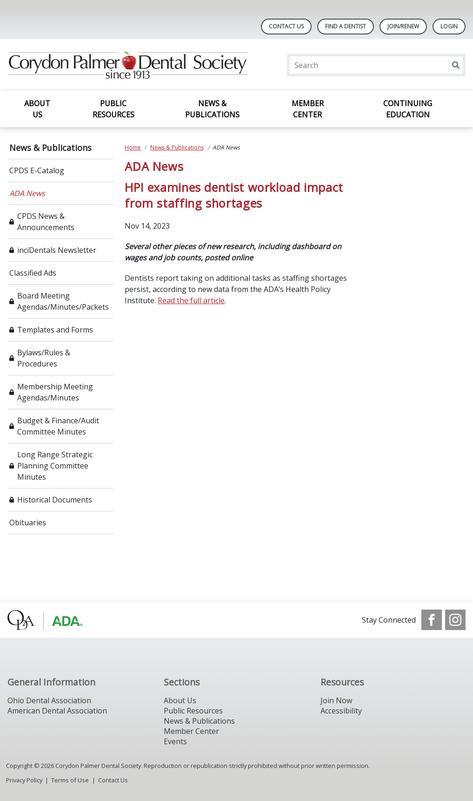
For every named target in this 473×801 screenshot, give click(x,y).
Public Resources (113, 109)
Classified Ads (32, 273)
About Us (37, 109)
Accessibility (341, 711)
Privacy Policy (24, 780)
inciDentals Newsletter (56, 250)
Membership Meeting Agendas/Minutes (55, 392)
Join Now (336, 700)
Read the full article (191, 300)
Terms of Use (70, 780)
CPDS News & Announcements (45, 221)
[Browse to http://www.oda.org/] (54, 620)
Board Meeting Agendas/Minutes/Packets (63, 301)
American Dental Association (57, 711)
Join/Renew (403, 26)
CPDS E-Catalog (36, 170)
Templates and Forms (55, 330)
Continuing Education (407, 109)
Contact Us (286, 26)
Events (175, 741)
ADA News (27, 193)
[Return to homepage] (127, 64)
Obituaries (27, 522)
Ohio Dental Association (49, 700)
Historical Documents (54, 500)
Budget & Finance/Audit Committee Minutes (58, 426)
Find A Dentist (345, 26)
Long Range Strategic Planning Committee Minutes (55, 465)
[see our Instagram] (455, 620)
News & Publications (212, 109)
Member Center (308, 109)
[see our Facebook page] (431, 620)
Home (133, 147)
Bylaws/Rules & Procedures (43, 358)
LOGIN (449, 26)
